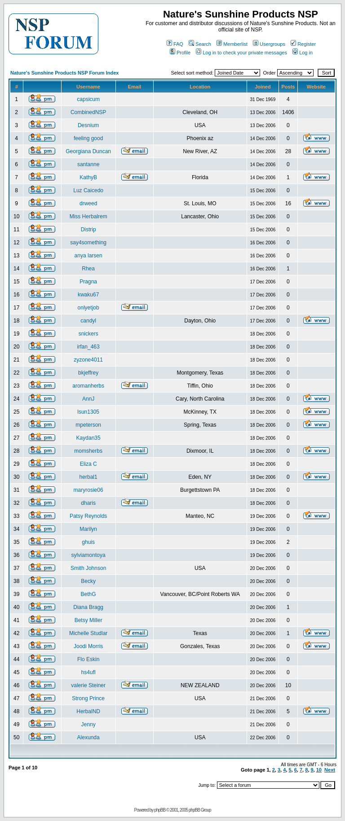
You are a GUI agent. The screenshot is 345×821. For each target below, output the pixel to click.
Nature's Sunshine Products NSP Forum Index (64, 72)
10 (319, 769)
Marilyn (88, 529)
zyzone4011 (88, 360)
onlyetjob (88, 308)
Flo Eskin (88, 659)
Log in (302, 52)
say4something (88, 242)
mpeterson (88, 425)
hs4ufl (88, 672)
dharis (88, 503)
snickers (88, 334)
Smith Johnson (88, 568)
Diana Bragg (88, 607)
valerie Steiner (88, 685)
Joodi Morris (88, 646)
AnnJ (88, 399)
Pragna (88, 281)
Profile (180, 52)
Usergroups (269, 44)
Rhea (88, 268)
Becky (88, 581)
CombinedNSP (88, 112)
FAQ (175, 44)
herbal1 (88, 477)
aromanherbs (88, 386)
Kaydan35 (88, 438)
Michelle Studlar (88, 633)
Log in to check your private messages (241, 52)
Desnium (88, 125)
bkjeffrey (88, 373)
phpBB (159, 810)
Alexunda (88, 737)
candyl (88, 321)
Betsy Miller (88, 620)
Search (200, 44)
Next (329, 769)
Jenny (88, 724)
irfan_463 (88, 347)
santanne (88, 164)
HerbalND (88, 711)
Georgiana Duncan (88, 151)
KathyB (88, 177)
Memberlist (232, 44)
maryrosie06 (88, 490)
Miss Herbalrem (88, 216)
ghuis (88, 542)
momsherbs (88, 451)
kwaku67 (88, 294)
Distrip (88, 229)
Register (303, 44)
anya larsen (88, 255)
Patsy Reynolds (88, 516)
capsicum (88, 99)
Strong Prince (88, 698)
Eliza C (88, 464)
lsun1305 (88, 412)
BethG (88, 594)
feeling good (88, 138)
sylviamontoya (88, 555)
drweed (88, 203)
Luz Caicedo (88, 190)
